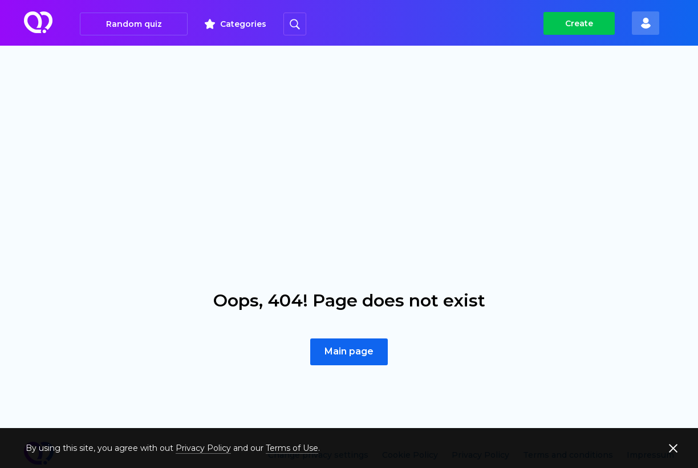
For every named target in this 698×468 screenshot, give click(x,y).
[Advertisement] (349, 131)
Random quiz (134, 24)
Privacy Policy (203, 448)
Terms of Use (292, 448)
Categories (243, 24)
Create (579, 23)
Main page (349, 351)
